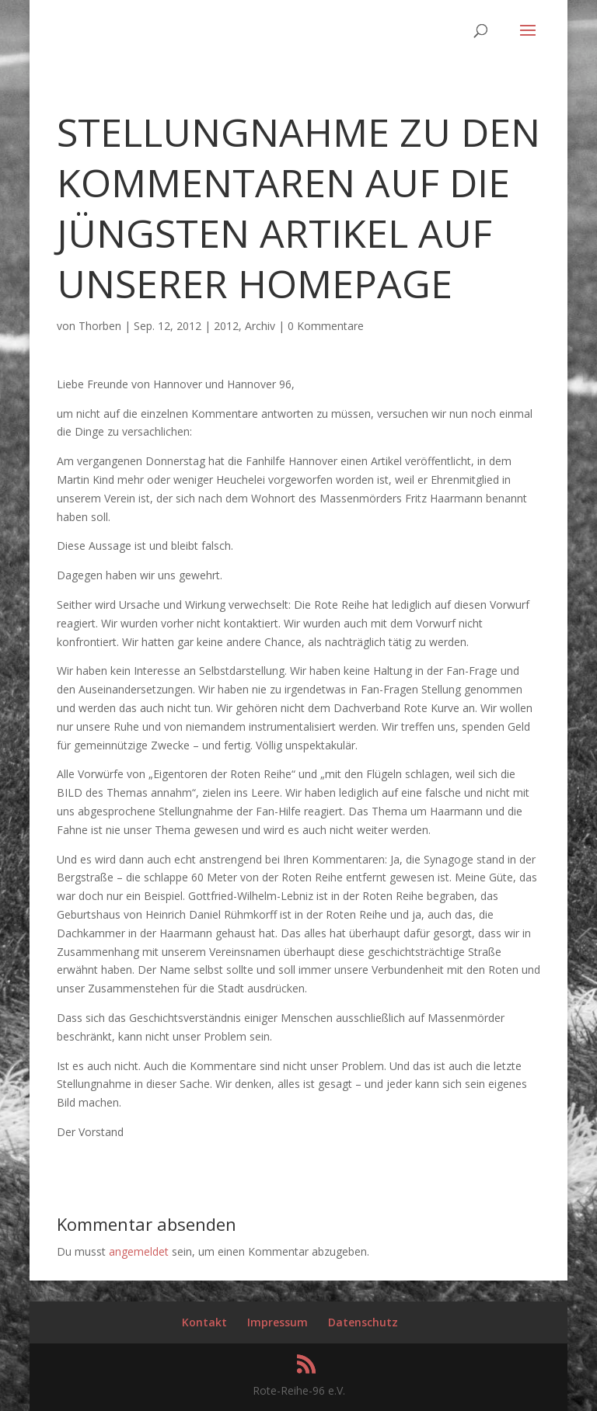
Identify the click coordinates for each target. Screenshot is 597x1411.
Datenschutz (363, 1322)
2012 (226, 325)
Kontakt (204, 1322)
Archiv (260, 325)
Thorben (100, 325)
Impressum (277, 1322)
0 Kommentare (326, 325)
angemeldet (139, 1251)
